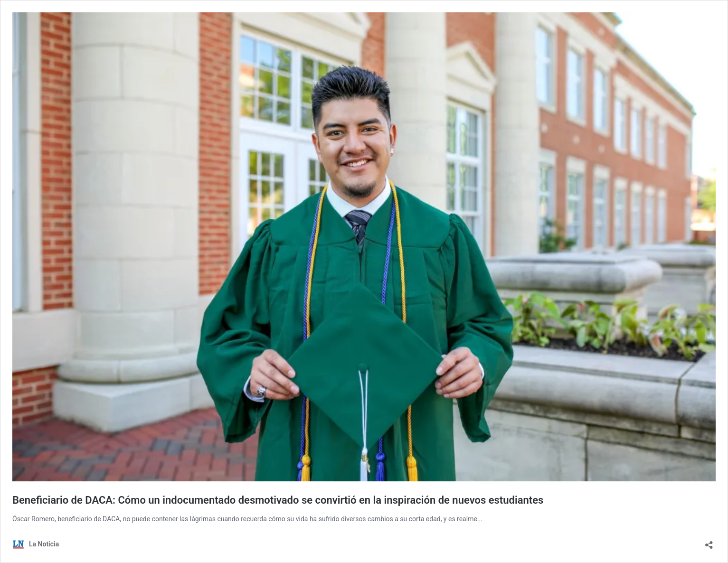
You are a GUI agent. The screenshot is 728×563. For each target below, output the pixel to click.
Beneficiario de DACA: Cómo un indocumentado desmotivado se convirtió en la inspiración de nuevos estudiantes (277, 500)
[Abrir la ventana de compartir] (709, 542)
